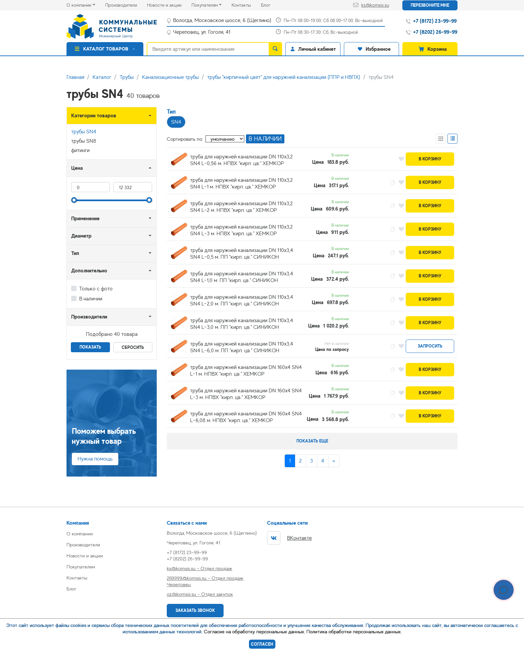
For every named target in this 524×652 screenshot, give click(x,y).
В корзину (430, 158)
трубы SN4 (83, 132)
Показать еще (312, 440)
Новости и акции (169, 4)
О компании (79, 5)
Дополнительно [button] (89, 270)
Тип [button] (75, 253)
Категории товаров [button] (93, 115)
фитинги (80, 150)
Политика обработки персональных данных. (354, 631)
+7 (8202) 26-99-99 (187, 558)
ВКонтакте (289, 538)
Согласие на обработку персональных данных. (254, 631)
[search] (275, 48)
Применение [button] (85, 218)
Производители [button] (89, 316)
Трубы (127, 77)
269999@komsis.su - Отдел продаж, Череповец (205, 581)
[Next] (334, 460)
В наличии (90, 299)
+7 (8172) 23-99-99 (187, 552)
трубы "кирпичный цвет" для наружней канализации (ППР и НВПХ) (283, 77)
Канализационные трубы (170, 77)
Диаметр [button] (81, 236)
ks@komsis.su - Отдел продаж (199, 568)
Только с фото (96, 289)
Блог (270, 4)
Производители (126, 4)
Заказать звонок (195, 610)
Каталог (102, 77)
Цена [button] (77, 168)
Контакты (246, 4)
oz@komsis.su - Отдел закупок (200, 594)
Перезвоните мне (430, 5)
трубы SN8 (83, 141)
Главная (75, 77)
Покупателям (204, 5)
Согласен (262, 644)
